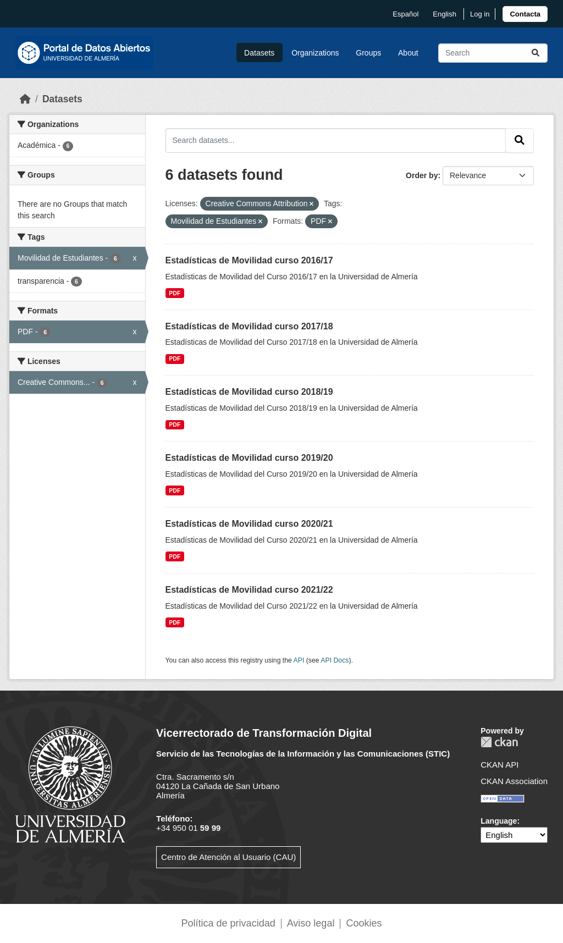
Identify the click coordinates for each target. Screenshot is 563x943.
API (299, 660)
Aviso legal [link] (311, 923)
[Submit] (536, 53)
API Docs (335, 660)
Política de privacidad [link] (228, 923)
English (444, 14)
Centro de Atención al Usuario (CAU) (228, 857)
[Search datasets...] (493, 53)
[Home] (25, 98)
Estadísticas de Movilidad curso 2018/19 (249, 391)
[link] (525, 14)
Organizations (315, 52)
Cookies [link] (364, 923)
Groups (368, 52)
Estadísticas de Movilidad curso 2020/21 (249, 523)
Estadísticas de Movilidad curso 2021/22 (249, 589)
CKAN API (499, 764)
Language (499, 821)
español (405, 14)
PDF (174, 293)
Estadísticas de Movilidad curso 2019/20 (249, 457)
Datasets (259, 52)
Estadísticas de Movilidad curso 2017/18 (249, 326)
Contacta (525, 14)
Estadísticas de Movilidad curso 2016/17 (249, 260)
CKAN (499, 742)
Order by (422, 175)
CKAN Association (514, 781)
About (408, 52)
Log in (479, 14)
